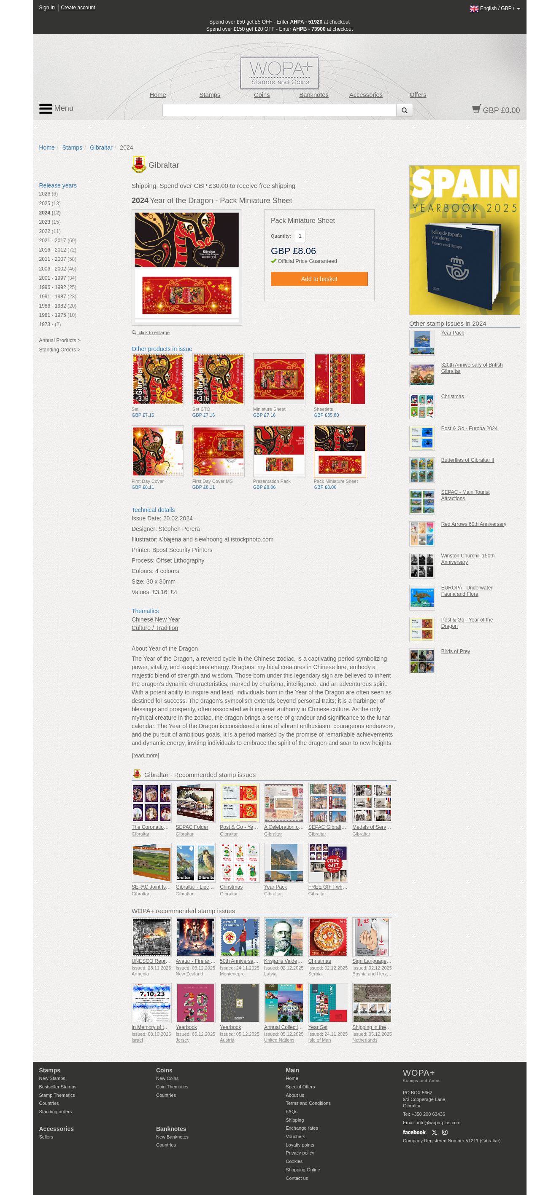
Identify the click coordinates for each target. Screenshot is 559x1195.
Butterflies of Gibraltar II (467, 460)
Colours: (143, 571)
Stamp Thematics (57, 1095)
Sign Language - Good (377, 961)
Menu (56, 109)
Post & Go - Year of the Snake (253, 827)
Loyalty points (300, 1144)
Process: (143, 560)
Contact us (297, 1178)
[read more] (145, 755)
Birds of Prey (455, 651)
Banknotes (313, 94)
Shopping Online (303, 1169)
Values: (141, 592)
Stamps (210, 94)
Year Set (318, 1027)
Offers (418, 94)
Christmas (231, 887)
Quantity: (281, 235)
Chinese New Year (156, 619)
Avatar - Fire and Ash (200, 961)
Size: (138, 581)
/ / (495, 8)
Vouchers (295, 1136)
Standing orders (55, 1111)
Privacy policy (300, 1152)
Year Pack (275, 887)
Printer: (141, 550)
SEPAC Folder (192, 827)
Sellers (46, 1136)
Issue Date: (147, 518)
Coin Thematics (172, 1086)
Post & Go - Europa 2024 (469, 428)
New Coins (167, 1078)
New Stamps (52, 1078)
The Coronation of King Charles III (170, 827)
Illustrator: (144, 539)
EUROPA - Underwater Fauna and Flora (467, 591)
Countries (49, 1103)
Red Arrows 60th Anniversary (474, 524)
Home (158, 94)
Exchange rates (302, 1128)
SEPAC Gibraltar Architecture (341, 827)
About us (295, 1095)
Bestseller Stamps (58, 1086)
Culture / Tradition (155, 627)
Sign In (47, 8)
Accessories (366, 94)
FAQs (292, 1111)
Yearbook (186, 1027)
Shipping (295, 1120)
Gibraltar (101, 147)
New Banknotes (172, 1136)
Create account (78, 8)
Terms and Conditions (308, 1103)
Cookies (294, 1161)
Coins (262, 94)
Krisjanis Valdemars (286, 961)
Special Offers (300, 1086)
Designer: (144, 528)
